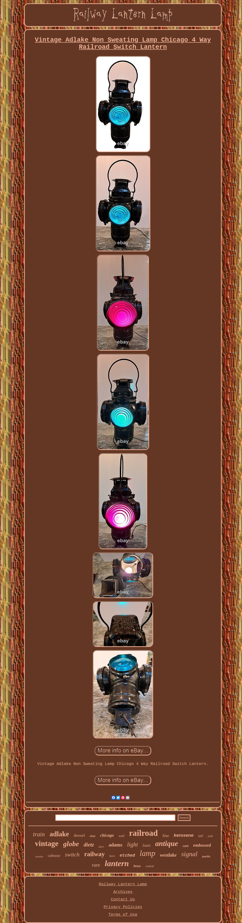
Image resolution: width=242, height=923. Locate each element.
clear (92, 836)
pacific (206, 856)
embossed (202, 845)
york (210, 836)
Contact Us (123, 899)
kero (112, 856)
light (132, 844)
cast (185, 846)
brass (137, 866)
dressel (79, 835)
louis (147, 845)
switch (72, 854)
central (150, 866)
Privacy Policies (123, 907)
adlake (59, 834)
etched (127, 855)
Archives (123, 892)
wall (121, 836)
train (39, 834)
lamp (147, 853)
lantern (117, 863)
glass (101, 846)
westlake (168, 855)
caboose (54, 856)
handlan (39, 856)
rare (96, 865)
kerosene (183, 835)
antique (166, 843)
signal (189, 854)
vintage (47, 843)
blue (166, 836)
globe (71, 844)
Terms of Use (122, 914)
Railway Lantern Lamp (123, 884)
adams (115, 845)
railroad (143, 833)
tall (200, 836)
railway (94, 854)
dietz (89, 845)
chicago (107, 835)
